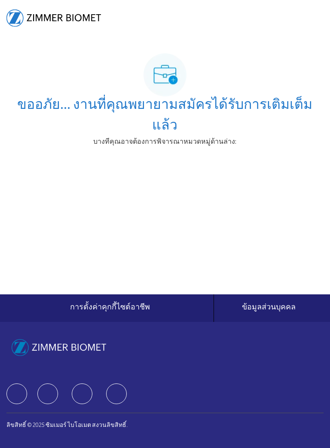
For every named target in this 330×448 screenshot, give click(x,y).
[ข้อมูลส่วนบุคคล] (268, 308)
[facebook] (16, 393)
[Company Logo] (53, 18)
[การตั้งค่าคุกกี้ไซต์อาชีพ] (110, 308)
